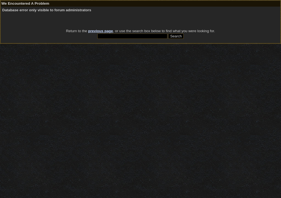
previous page (100, 31)
